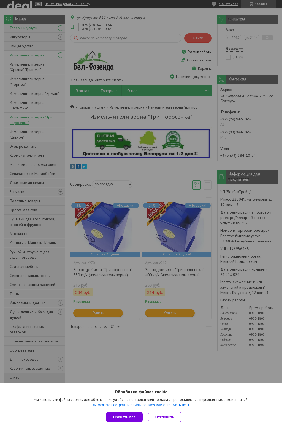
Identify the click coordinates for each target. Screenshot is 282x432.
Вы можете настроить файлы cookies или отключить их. (139, 405)
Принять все (124, 417)
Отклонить (164, 417)
